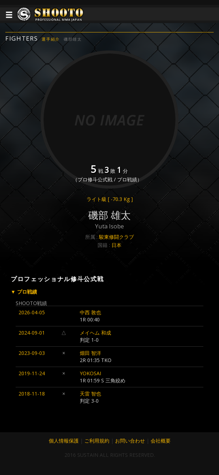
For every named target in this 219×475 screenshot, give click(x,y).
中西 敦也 (90, 312)
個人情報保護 (64, 440)
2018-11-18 (32, 393)
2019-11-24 (32, 373)
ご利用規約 (96, 440)
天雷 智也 (90, 393)
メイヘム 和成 (95, 332)
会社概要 (161, 440)
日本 (116, 245)
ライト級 (110, 199)
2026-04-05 (32, 312)
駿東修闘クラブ (116, 236)
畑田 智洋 (90, 353)
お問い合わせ (130, 440)
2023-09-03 (32, 353)
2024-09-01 (32, 332)
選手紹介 (51, 39)
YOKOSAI (90, 373)
